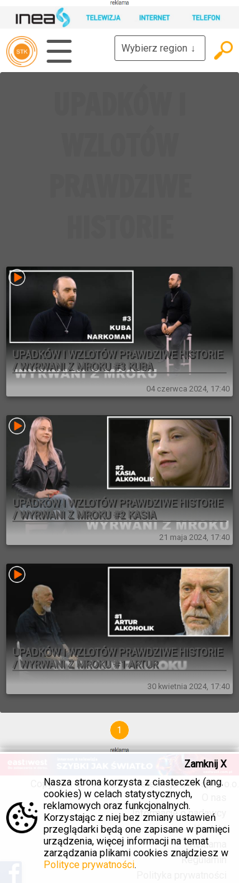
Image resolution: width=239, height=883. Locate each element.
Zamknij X (205, 764)
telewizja (21, 51)
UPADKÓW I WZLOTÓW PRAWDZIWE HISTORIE (120, 166)
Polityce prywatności (89, 865)
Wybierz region (160, 48)
